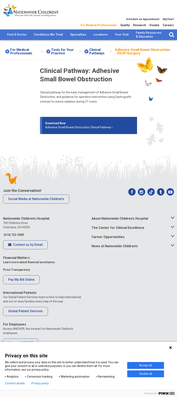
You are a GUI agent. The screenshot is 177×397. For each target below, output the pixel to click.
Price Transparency (16, 269)
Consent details (15, 383)
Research (139, 27)
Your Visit (122, 37)
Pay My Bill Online (21, 280)
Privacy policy (40, 383)
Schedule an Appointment (142, 21)
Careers (168, 27)
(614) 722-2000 (13, 234)
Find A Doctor (17, 37)
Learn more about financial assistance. (29, 262)
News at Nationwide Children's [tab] (115, 246)
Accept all (145, 365)
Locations (100, 37)
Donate (154, 27)
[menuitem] (17, 37)
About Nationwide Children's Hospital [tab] (120, 218)
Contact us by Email (25, 245)
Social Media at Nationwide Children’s (36, 199)
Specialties (78, 37)
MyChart (168, 21)
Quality (125, 27)
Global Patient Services (25, 311)
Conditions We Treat (48, 37)
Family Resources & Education (149, 37)
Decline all (145, 373)
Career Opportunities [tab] (108, 237)
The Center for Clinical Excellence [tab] (118, 228)
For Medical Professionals (99, 27)
